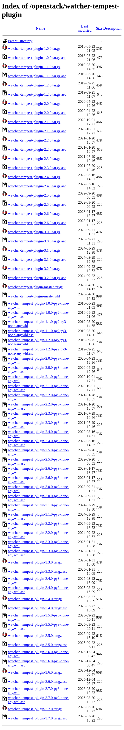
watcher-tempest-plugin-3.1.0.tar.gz (34, 250)
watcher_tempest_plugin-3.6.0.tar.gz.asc (37, 681)
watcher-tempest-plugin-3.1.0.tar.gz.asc (37, 259)
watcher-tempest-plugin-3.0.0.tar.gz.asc (37, 241)
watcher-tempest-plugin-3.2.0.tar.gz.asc (37, 278)
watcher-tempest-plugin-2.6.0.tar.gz (34, 214)
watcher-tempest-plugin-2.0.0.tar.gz (34, 103)
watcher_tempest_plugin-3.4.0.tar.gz (35, 599)
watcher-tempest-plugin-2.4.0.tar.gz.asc (37, 186)
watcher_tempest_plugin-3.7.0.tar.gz (35, 709)
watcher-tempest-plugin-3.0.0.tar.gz (34, 232)
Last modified (84, 28)
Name (40, 28)
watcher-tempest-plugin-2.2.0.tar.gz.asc (37, 149)
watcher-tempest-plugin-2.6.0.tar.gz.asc (37, 223)
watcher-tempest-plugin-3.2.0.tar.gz (34, 269)
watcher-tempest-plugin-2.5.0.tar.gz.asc (37, 204)
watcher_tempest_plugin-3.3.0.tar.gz (35, 562)
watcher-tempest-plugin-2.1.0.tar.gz (34, 122)
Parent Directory (20, 41)
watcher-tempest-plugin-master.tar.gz (35, 287)
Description (112, 28)
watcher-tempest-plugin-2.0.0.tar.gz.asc (37, 113)
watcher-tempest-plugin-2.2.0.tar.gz (34, 140)
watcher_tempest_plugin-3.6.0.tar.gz (35, 672)
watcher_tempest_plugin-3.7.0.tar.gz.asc (37, 718)
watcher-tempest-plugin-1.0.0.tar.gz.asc (37, 58)
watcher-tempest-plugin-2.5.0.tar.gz (34, 195)
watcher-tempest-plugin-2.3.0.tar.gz (34, 159)
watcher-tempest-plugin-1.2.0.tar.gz (34, 85)
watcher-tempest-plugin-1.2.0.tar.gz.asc (37, 94)
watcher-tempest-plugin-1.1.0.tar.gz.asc (37, 76)
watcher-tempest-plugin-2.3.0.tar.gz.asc (37, 168)
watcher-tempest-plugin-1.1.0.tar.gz (34, 67)
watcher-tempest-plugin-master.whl (34, 296)
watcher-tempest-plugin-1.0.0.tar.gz (34, 48)
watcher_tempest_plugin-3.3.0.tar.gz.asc (37, 571)
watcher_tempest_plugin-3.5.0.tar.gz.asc (37, 645)
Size (99, 28)
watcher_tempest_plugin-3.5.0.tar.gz (35, 636)
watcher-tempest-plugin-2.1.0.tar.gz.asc (37, 131)
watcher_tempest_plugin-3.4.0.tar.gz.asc (37, 608)
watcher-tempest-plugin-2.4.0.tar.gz (34, 177)
